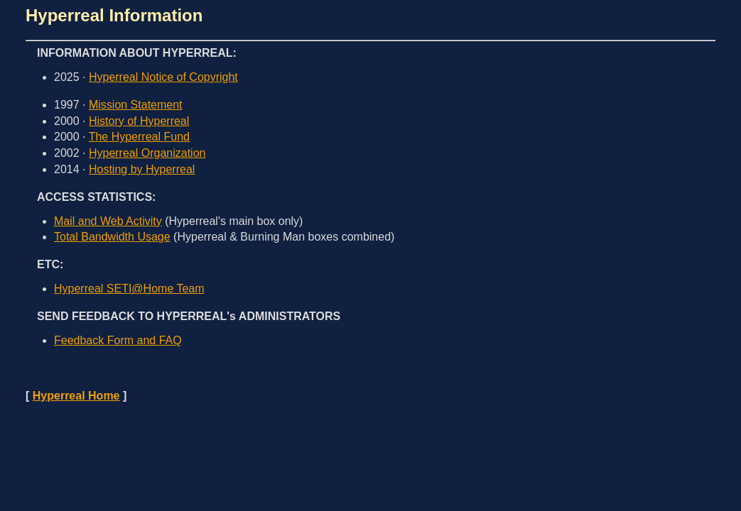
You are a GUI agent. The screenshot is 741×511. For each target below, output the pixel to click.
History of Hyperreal (139, 121)
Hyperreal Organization (147, 153)
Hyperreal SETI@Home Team (129, 288)
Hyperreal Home (76, 396)
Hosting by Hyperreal (142, 169)
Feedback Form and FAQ (118, 340)
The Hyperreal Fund (139, 137)
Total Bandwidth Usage (112, 237)
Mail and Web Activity (108, 221)
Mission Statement (136, 105)
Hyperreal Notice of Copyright (163, 77)
